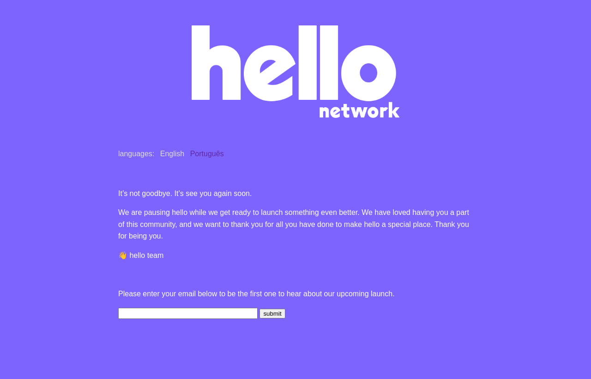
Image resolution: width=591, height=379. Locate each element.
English (172, 154)
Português (207, 154)
